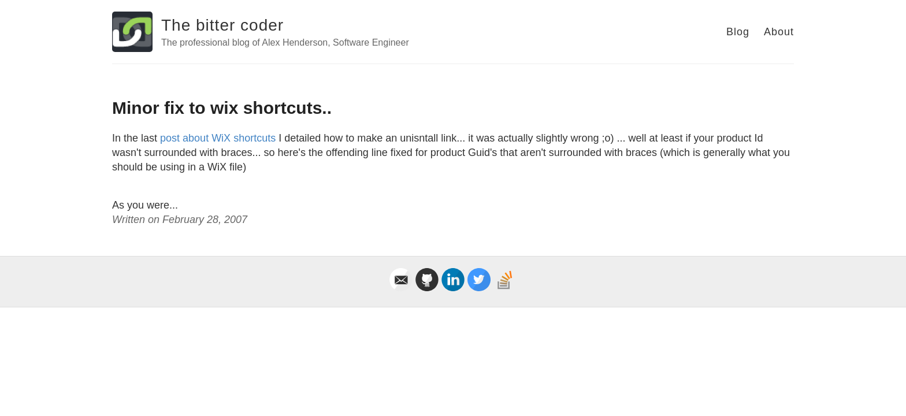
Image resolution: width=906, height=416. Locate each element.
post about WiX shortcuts (218, 138)
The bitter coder (222, 25)
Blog (737, 32)
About (779, 32)
